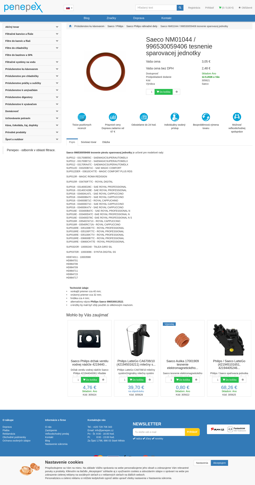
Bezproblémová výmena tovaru (206, 121)
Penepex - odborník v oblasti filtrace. (31, 150)
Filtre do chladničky (16, 48)
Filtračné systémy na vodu (20, 62)
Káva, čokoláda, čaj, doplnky (21, 125)
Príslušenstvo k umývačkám (21, 90)
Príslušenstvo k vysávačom (21, 104)
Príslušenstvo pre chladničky (22, 76)
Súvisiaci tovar (88, 142)
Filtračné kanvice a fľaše (19, 34)
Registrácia (194, 7)
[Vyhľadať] (180, 8)
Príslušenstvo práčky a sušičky (23, 83)
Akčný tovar (12, 27)
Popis (72, 142)
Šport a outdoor (14, 139)
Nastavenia (202, 463)
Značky (111, 18)
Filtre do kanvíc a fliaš (17, 41)
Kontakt (166, 18)
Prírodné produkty (15, 132)
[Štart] (70, 26)
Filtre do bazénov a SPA (18, 55)
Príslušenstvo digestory (19, 97)
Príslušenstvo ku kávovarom (21, 69)
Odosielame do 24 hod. (143, 119)
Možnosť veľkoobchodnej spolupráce (236, 122)
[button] (56, 26)
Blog (87, 18)
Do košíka (163, 91)
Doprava (138, 18)
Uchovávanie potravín (17, 118)
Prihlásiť (209, 7)
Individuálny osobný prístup (175, 121)
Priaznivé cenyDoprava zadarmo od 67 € (113, 123)
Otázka (106, 142)
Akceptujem (219, 463)
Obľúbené (245, 7)
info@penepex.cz (104, 430)
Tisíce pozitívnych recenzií (81, 121)
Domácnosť (12, 111)
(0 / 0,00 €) (226, 7)
